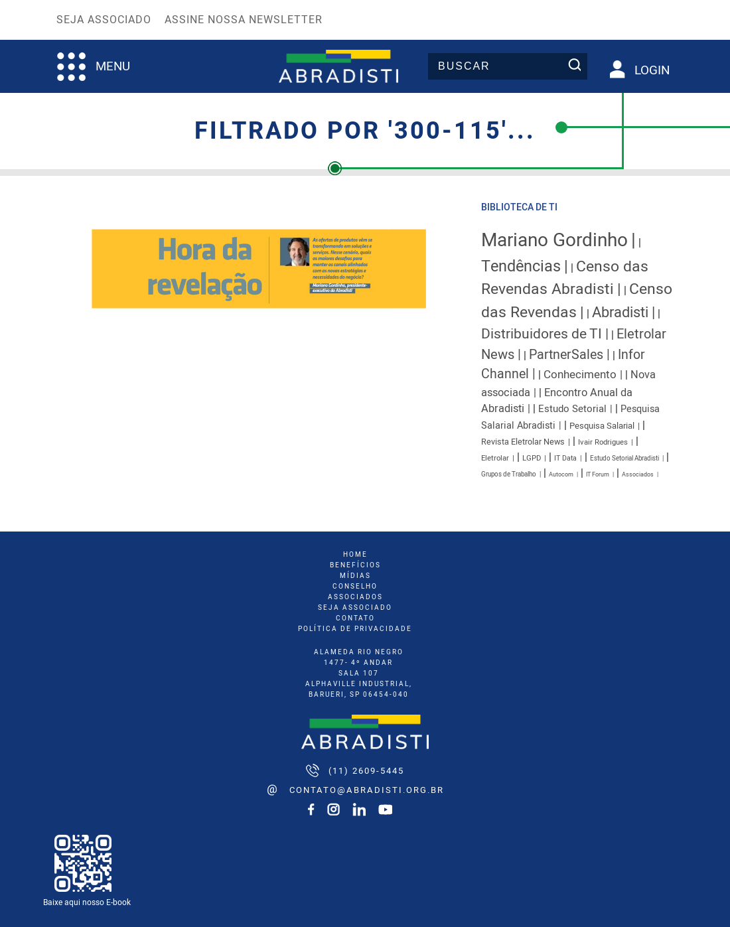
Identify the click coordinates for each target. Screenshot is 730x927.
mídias (355, 576)
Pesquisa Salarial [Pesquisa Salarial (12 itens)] (601, 426)
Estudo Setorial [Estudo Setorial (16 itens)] (572, 408)
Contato (355, 618)
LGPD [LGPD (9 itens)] (531, 458)
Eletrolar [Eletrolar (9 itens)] (495, 458)
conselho (355, 586)
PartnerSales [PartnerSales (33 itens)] (566, 354)
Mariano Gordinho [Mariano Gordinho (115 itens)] (554, 240)
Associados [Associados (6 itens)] (638, 474)
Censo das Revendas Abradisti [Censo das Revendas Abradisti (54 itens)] (564, 278)
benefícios (355, 565)
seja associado (355, 607)
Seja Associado (103, 20)
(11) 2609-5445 (366, 770)
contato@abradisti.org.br (366, 790)
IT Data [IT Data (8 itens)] (565, 458)
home (355, 554)
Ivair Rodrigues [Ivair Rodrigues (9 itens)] (603, 442)
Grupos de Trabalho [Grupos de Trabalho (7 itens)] (508, 474)
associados (355, 597)
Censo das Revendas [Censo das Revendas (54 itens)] (576, 300)
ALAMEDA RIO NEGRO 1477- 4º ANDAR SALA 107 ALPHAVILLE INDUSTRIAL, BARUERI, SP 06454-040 (358, 673)
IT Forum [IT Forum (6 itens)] (597, 474)
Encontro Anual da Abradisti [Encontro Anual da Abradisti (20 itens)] (556, 401)
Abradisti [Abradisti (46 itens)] (620, 312)
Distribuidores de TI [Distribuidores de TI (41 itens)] (541, 334)
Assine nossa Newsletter (244, 20)
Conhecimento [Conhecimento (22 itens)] (580, 374)
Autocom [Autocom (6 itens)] (561, 474)
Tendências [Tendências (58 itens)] (521, 266)
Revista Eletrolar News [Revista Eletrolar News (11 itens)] (523, 442)
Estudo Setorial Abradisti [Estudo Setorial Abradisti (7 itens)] (624, 458)
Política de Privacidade (355, 629)
